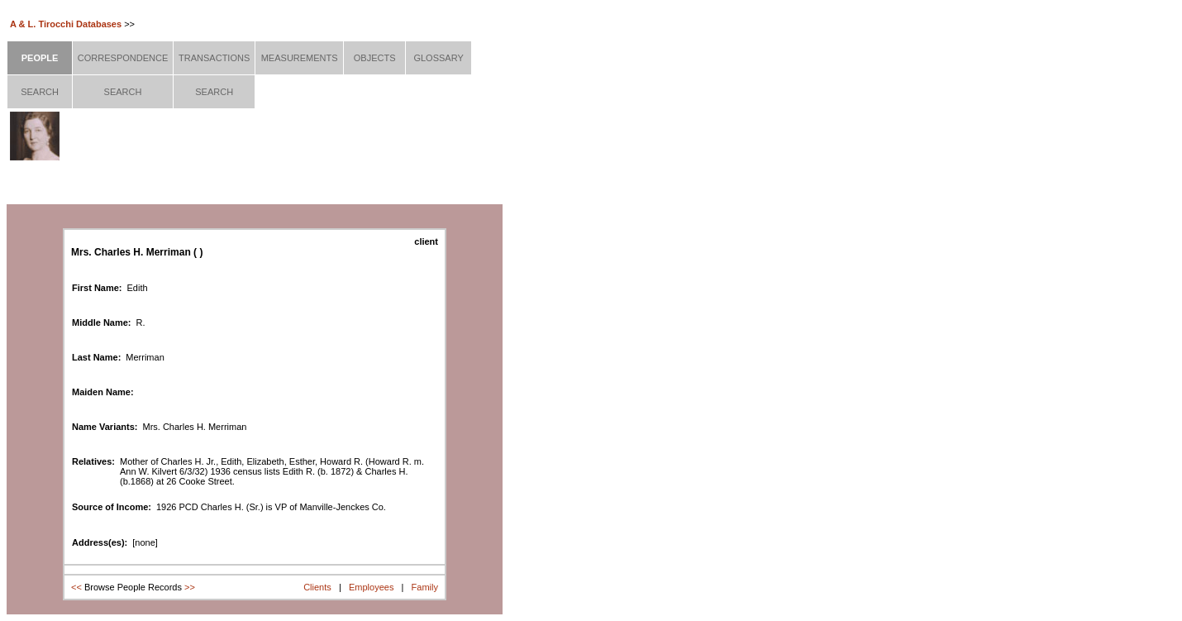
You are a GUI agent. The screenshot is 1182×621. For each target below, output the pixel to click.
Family (425, 587)
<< (76, 587)
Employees (371, 587)
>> (189, 587)
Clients (317, 587)
